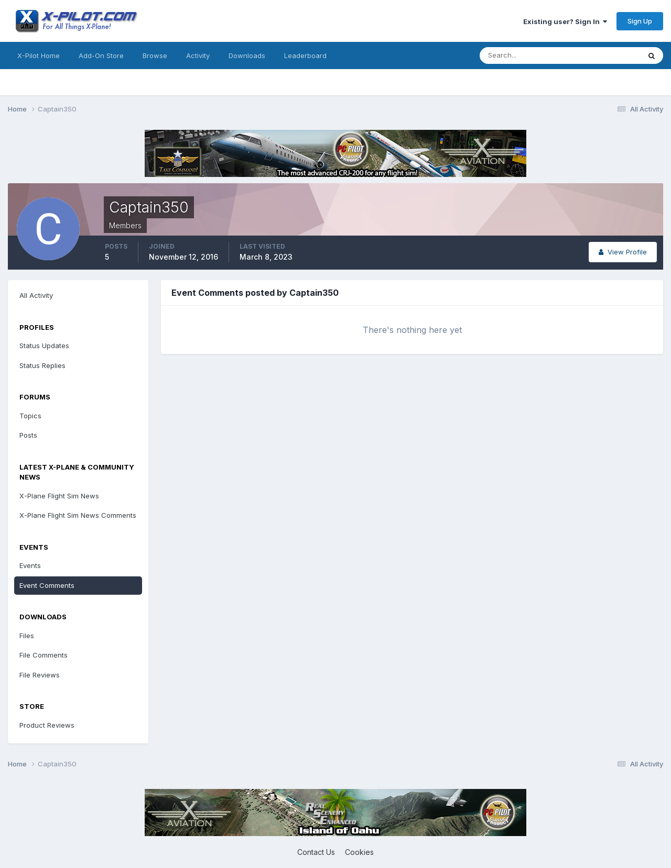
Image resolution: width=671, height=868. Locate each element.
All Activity (36, 295)
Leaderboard (305, 55)
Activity (198, 55)
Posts (28, 435)
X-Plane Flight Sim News (59, 496)
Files (26, 635)
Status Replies (42, 365)
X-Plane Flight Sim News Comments (77, 515)
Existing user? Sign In (565, 21)
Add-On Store (101, 55)
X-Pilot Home (38, 55)
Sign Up (639, 21)
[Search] (526, 55)
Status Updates (44, 345)
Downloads (247, 55)
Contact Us (316, 852)
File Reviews (39, 675)
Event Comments (46, 585)
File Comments (43, 655)
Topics (30, 415)
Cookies (359, 852)
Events (30, 565)
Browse (155, 55)
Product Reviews (46, 725)
